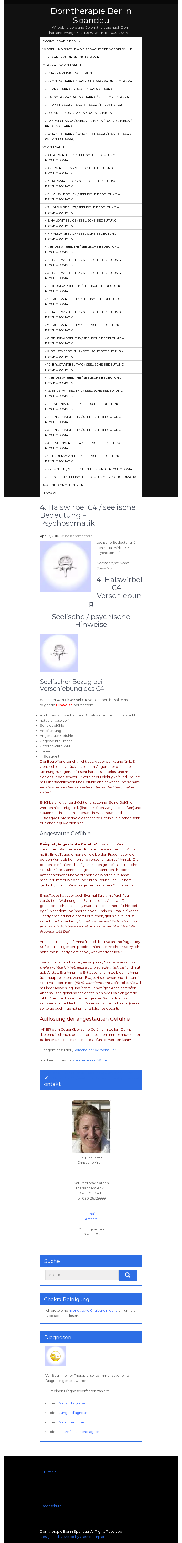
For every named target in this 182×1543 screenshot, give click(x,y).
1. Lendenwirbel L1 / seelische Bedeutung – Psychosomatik (83, 406)
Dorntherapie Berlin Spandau (91, 15)
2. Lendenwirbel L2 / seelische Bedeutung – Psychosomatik (84, 419)
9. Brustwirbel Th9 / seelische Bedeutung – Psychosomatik (84, 353)
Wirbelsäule (53, 147)
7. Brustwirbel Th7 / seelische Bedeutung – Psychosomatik (84, 327)
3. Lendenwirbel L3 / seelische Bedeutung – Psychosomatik (84, 432)
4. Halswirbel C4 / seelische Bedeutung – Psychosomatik (82, 196)
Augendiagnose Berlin (62, 485)
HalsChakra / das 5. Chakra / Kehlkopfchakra (88, 97)
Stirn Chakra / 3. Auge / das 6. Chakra (80, 89)
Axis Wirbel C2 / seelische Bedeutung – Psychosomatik (80, 170)
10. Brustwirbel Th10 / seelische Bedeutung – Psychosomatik (85, 366)
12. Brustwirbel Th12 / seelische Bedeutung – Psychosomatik (85, 393)
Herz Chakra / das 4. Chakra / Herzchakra (84, 105)
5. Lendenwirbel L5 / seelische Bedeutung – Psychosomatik (84, 458)
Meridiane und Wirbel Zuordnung (100, 1060)
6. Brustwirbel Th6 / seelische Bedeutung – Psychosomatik (84, 314)
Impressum (49, 1471)
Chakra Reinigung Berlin (69, 73)
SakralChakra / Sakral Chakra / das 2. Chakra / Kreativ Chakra (88, 123)
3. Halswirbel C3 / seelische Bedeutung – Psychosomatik (82, 183)
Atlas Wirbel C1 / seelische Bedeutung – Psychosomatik (81, 157)
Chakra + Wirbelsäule (62, 65)
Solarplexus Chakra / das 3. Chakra (79, 113)
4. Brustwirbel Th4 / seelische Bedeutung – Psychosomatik (84, 288)
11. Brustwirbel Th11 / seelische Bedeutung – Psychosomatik (84, 380)
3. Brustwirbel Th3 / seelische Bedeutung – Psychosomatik (84, 275)
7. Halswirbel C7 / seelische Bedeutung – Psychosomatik (82, 236)
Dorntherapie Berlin (61, 41)
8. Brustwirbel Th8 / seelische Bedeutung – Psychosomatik (84, 340)
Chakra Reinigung (66, 1299)
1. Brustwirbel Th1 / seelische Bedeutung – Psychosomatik (83, 249)
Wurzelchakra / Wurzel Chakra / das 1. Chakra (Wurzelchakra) (88, 136)
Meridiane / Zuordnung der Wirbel (73, 57)
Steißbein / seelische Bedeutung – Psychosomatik (91, 477)
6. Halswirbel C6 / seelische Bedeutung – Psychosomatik (82, 222)
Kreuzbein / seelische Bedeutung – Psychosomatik (92, 469)
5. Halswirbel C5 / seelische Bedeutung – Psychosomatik (82, 209)
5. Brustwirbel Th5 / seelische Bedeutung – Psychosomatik (84, 301)
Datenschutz (50, 1506)
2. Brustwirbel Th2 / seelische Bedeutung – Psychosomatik (84, 262)
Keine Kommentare (76, 536)
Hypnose (50, 493)
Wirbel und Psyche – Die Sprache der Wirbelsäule (87, 49)
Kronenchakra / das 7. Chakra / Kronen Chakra (89, 81)
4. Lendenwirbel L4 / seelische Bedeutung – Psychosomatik (84, 445)
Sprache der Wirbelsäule (94, 1050)
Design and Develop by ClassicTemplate (73, 1537)
